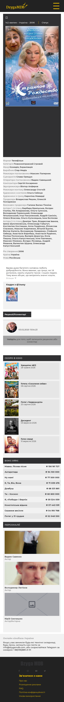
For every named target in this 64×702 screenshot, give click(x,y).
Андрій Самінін (48, 215)
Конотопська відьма (16, 505)
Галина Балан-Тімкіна (39, 205)
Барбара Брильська (33, 208)
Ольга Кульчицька (31, 218)
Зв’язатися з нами (30, 675)
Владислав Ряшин (26, 199)
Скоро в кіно (13, 358)
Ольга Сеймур (35, 193)
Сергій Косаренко (28, 183)
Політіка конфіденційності (32, 692)
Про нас (23, 681)
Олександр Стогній (34, 189)
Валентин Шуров (22, 243)
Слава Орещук (24, 176)
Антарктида (11, 472)
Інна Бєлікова (50, 218)
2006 (21, 251)
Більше (10, 278)
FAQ (21, 688)
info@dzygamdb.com (14, 647)
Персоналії (12, 524)
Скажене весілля (14, 510)
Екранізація (26, 167)
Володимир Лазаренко (33, 231)
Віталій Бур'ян (45, 228)
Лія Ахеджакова (20, 210)
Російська (14, 258)
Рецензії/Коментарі (15, 314)
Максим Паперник (40, 173)
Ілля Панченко (44, 238)
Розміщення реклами (30, 684)
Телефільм (17, 160)
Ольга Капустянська (23, 238)
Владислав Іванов (48, 221)
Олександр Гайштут (38, 223)
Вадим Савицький (41, 180)
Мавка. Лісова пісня (15, 466)
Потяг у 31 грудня (14, 516)
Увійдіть (11, 339)
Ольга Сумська (38, 210)
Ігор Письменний (29, 215)
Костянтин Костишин (15, 226)
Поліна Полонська (13, 236)
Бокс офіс (11, 460)
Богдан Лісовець (32, 241)
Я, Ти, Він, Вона (13, 483)
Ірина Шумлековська (14, 223)
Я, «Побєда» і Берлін (16, 499)
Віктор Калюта (11, 231)
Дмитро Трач (30, 221)
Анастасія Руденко (45, 233)
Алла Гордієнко (36, 226)
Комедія (14, 167)
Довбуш (9, 488)
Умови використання (30, 696)
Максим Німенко (12, 241)
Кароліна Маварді (34, 196)
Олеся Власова (11, 218)
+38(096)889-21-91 (22, 650)
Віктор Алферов (29, 186)
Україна (23, 22)
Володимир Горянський (16, 213)
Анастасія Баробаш (23, 233)
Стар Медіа (21, 170)
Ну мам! (9, 477)
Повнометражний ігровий (28, 164)
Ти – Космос (11, 494)
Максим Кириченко (25, 228)
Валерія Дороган (34, 236)
